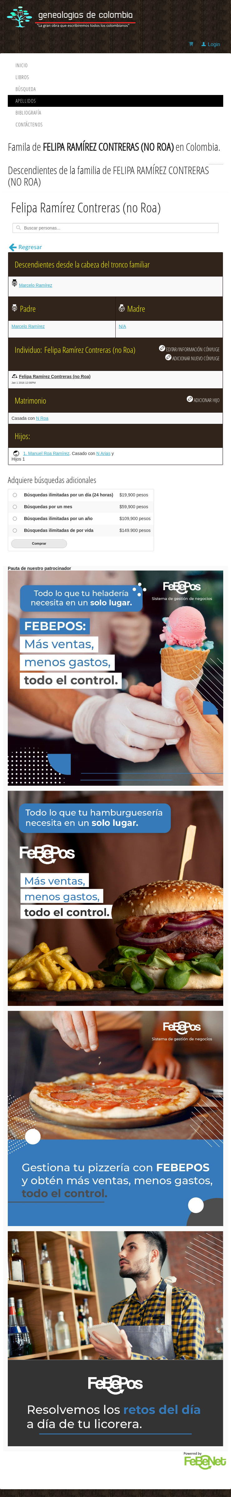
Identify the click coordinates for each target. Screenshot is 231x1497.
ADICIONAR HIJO (203, 399)
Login (214, 44)
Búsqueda (26, 89)
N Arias (103, 453)
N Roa (42, 418)
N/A (122, 326)
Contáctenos (29, 124)
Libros (22, 77)
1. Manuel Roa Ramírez (46, 453)
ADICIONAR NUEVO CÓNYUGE (192, 358)
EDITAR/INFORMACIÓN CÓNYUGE (189, 349)
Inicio (22, 65)
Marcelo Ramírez (35, 285)
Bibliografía (28, 112)
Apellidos (26, 100)
